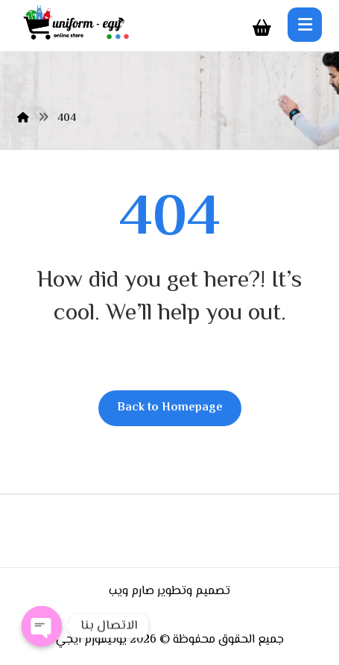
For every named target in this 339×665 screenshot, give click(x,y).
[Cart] (261, 28)
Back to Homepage (170, 408)
